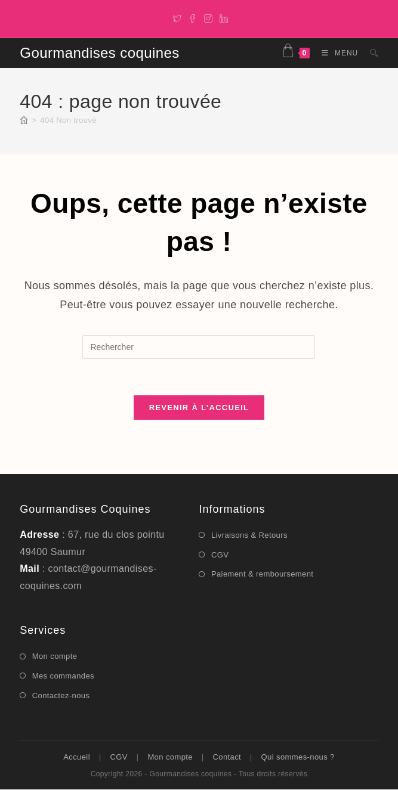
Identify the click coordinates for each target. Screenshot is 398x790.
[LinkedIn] (222, 17)
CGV (220, 554)
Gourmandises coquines (99, 53)
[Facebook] (192, 17)
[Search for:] (369, 53)
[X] (177, 17)
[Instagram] (208, 17)
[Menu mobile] (337, 53)
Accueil (76, 757)
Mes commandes (63, 675)
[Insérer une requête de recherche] (198, 347)
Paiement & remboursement (262, 574)
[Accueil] (24, 120)
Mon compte (55, 656)
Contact (226, 757)
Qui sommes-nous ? (298, 757)
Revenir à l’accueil (199, 407)
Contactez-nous (61, 695)
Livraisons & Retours (249, 535)
